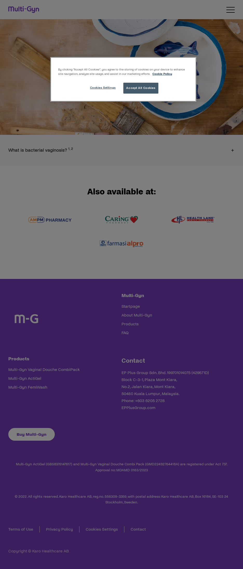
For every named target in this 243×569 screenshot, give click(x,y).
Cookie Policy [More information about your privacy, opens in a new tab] (162, 73)
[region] (123, 79)
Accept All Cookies (140, 87)
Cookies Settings (103, 87)
